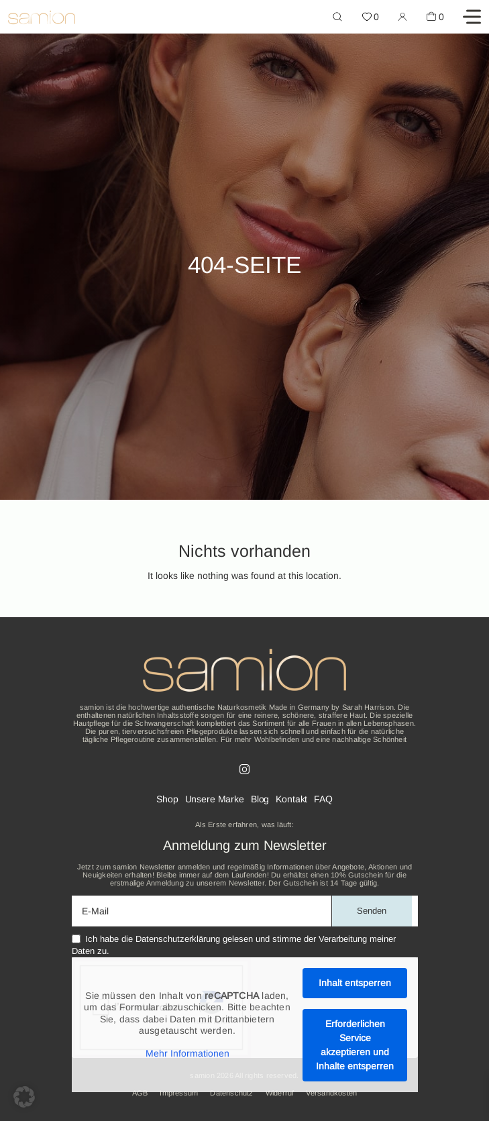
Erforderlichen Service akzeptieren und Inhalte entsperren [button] (355, 1044)
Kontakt (291, 799)
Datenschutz (231, 1093)
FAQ (323, 799)
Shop (167, 799)
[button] (24, 1097)
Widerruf (280, 1093)
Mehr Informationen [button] (187, 1053)
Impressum (179, 1093)
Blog (260, 799)
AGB (140, 1093)
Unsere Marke (214, 799)
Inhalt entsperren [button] (355, 982)
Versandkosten (331, 1093)
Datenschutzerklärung (177, 939)
